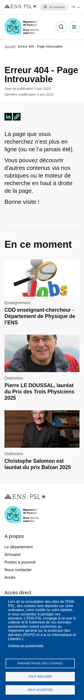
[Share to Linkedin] (8, 117)
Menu (74, 27)
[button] (17, 117)
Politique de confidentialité (25, 645)
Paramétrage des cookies (40, 663)
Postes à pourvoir (20, 562)
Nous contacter (18, 570)
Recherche (61, 27)
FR (73, 7)
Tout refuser (40, 676)
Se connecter (57, 7)
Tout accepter (40, 689)
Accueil (9, 46)
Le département (18, 547)
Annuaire (12, 554)
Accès (9, 577)
